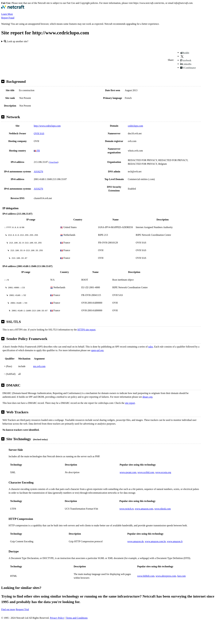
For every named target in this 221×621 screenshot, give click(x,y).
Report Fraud (7, 17)
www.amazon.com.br (155, 541)
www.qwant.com (128, 472)
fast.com (181, 576)
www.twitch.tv (126, 508)
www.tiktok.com (162, 508)
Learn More (7, 14)
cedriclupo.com (135, 125)
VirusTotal (53, 162)
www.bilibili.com (145, 576)
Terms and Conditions (77, 618)
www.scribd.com (146, 472)
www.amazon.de (135, 541)
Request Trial (22, 609)
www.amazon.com (144, 508)
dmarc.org (147, 397)
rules (150, 346)
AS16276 (38, 171)
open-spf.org (97, 350)
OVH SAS (39, 133)
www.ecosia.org (163, 472)
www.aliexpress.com (166, 576)
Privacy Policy (57, 618)
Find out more (8, 609)
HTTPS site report (86, 329)
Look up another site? (16, 41)
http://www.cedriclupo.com (47, 125)
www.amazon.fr (175, 541)
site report (130, 403)
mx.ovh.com (39, 366)
